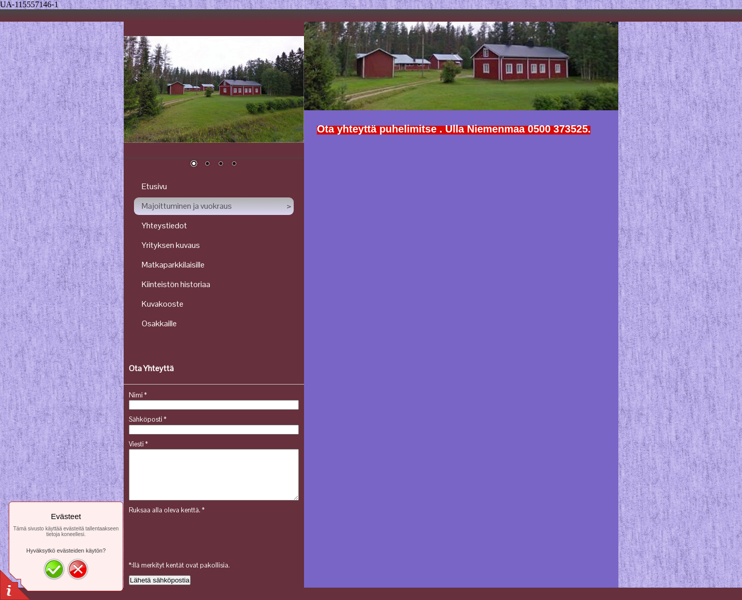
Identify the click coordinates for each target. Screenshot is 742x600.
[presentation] (207, 535)
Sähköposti (147, 419)
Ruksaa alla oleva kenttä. (167, 510)
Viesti (138, 444)
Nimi (138, 395)
